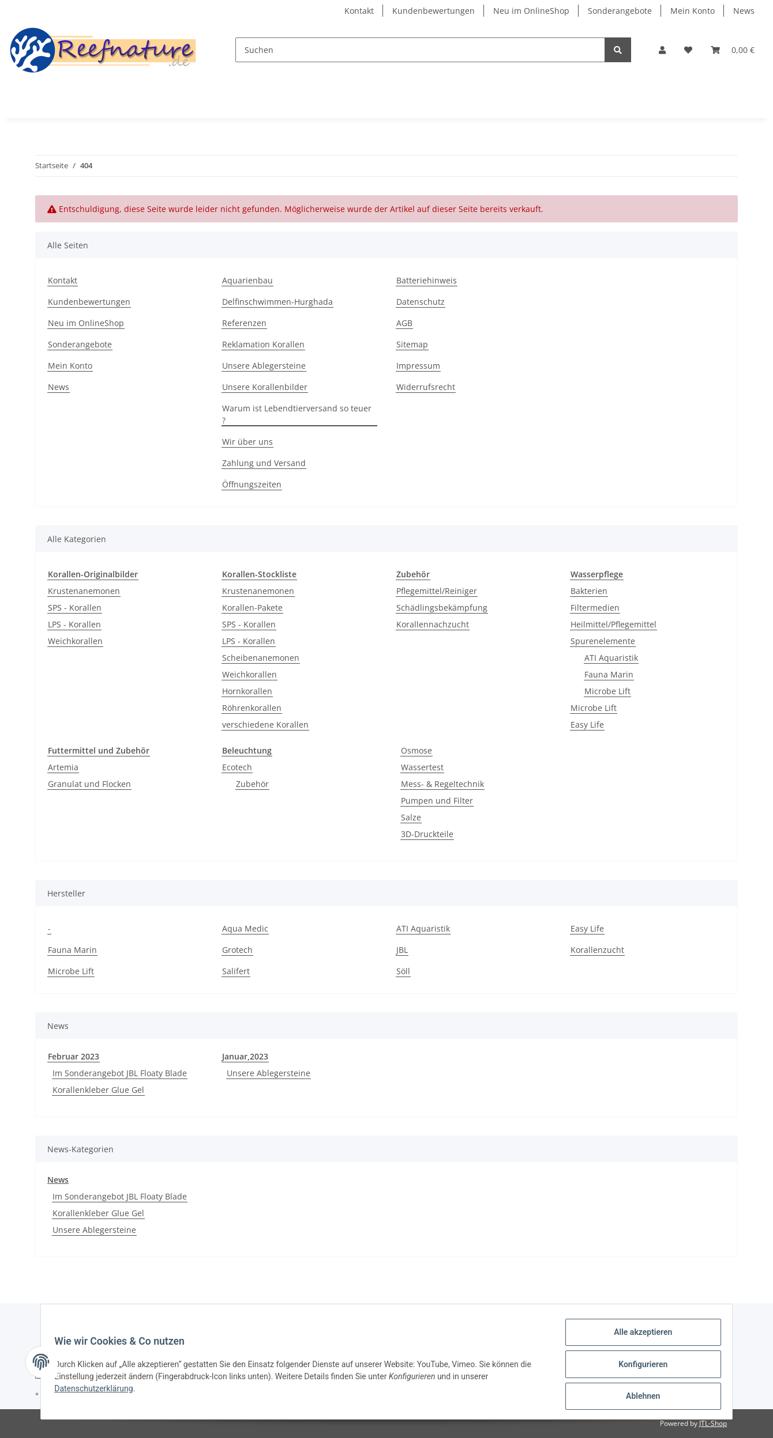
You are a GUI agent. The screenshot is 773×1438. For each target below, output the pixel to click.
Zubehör (252, 783)
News (744, 10)
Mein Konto (692, 10)
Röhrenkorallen (252, 707)
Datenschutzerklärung (98, 1391)
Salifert (236, 971)
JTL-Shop (713, 1423)
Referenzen (244, 322)
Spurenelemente (603, 640)
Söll (403, 971)
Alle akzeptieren (638, 1337)
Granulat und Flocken (89, 783)
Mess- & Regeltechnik (442, 783)
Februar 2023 (73, 1056)
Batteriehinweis (426, 280)
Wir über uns (247, 441)
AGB (404, 322)
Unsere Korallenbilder (264, 386)
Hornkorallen (247, 691)
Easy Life (587, 724)
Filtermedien (595, 607)
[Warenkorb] (732, 50)
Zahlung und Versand (264, 462)
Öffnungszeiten (252, 484)
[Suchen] (420, 49)
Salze (411, 817)
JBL (402, 949)
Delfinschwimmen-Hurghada (277, 301)
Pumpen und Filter (437, 800)
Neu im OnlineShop (531, 10)
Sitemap (412, 344)
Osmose (416, 750)
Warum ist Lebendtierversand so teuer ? (297, 414)
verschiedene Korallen (265, 724)
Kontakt (359, 10)
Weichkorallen (75, 640)
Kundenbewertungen (433, 10)
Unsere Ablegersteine (264, 365)
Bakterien (589, 590)
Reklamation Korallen (263, 344)
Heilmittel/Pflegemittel (613, 624)
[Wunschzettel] (688, 50)
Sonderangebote (620, 10)
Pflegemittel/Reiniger (436, 590)
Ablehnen (638, 1397)
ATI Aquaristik (611, 657)
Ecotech (237, 767)
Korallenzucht (597, 949)
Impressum (418, 365)
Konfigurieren (637, 1367)
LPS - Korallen (74, 624)
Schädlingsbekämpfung (441, 607)
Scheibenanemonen (260, 657)
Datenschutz (420, 301)
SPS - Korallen (75, 607)
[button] (662, 50)
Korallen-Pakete (252, 607)
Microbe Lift (607, 691)
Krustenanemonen (84, 590)
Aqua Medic (245, 928)
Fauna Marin (608, 674)
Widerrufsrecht (425, 386)
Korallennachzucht (432, 624)
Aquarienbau (247, 280)
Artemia (63, 767)
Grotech (237, 949)
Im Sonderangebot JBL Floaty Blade (119, 1073)
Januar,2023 (245, 1056)
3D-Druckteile (427, 833)
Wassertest (422, 767)
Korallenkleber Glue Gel (98, 1089)
